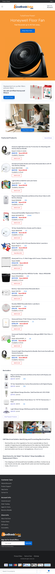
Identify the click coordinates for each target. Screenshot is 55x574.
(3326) (28, 215)
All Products (4, 524)
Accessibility (5, 528)
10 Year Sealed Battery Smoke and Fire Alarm (26, 228)
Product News (5, 521)
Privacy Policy (18, 556)
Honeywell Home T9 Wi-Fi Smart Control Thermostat (29, 319)
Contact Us (4, 492)
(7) (25, 230)
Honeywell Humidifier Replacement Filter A (25, 213)
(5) (23, 404)
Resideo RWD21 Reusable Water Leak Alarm (26, 304)
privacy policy (9, 546)
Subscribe (28, 543)
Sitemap (36, 556)
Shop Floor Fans (27, 31)
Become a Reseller (6, 510)
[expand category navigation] (2, 6)
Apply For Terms (5, 507)
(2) (24, 183)
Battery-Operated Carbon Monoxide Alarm (25, 289)
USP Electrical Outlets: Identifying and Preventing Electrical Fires (26, 439)
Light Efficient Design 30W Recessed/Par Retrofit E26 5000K (29, 409)
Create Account (5, 501)
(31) (23, 379)
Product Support (6, 486)
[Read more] (38, 449)
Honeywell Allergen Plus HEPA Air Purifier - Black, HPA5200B (31, 273)
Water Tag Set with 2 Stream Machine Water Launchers (30, 243)
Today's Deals (5, 1)
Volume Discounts (6, 483)
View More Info (17, 253)
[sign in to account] (48, 7)
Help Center (4, 489)
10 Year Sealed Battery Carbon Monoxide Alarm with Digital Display (31, 384)
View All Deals (48, 138)
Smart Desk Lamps (27, 130)
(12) (24, 245)
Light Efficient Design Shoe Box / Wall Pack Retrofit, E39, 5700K (30, 392)
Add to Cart (16, 158)
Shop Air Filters (9, 97)
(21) (26, 168)
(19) (24, 306)
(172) (24, 291)
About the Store (6, 518)
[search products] (38, 571)
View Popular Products (10, 416)
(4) (29, 338)
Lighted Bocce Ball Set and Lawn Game (24, 180)
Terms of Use (28, 556)
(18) (25, 200)
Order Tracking (5, 504)
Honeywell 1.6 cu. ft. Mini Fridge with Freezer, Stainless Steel (31, 258)
